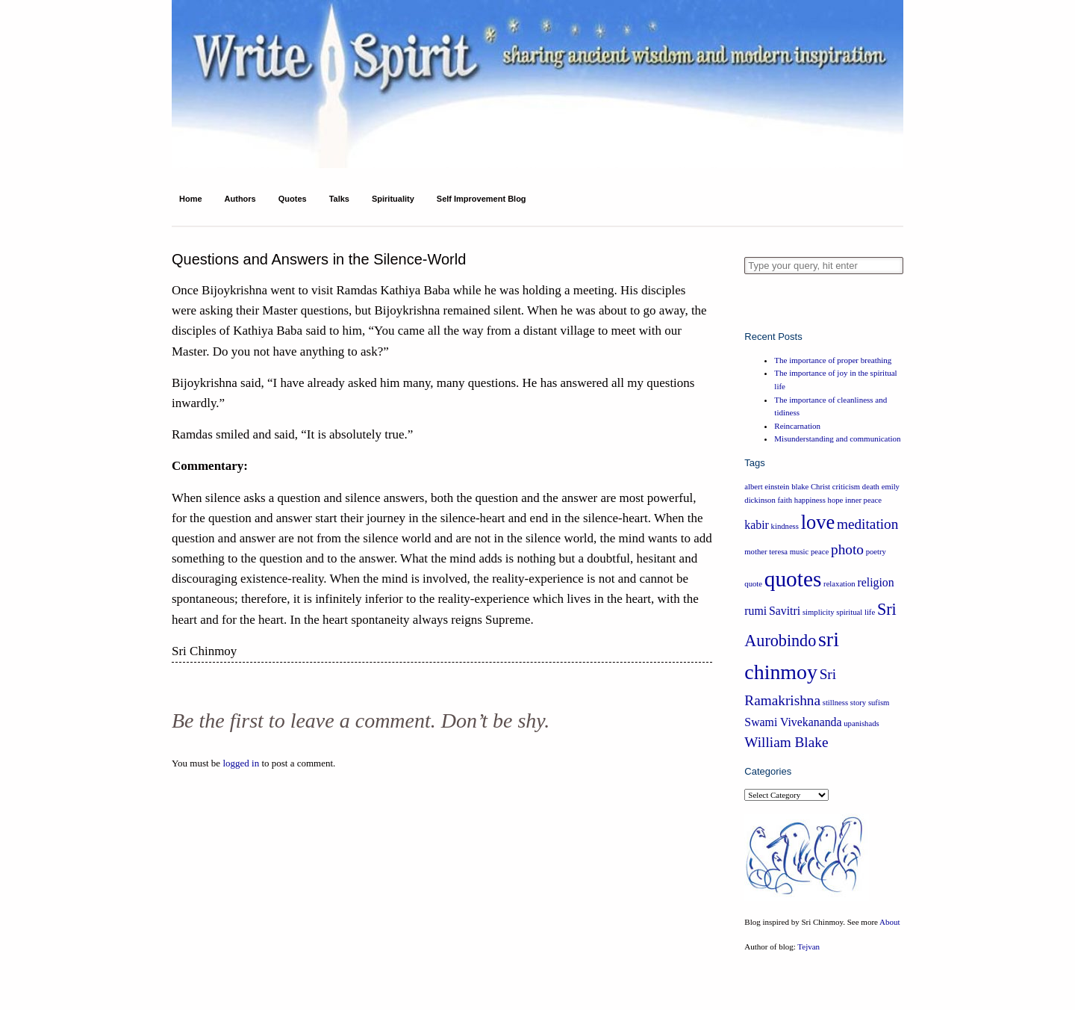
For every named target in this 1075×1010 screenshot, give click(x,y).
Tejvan (808, 946)
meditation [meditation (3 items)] (867, 524)
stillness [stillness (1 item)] (835, 702)
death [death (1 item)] (870, 487)
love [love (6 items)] (818, 522)
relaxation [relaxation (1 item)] (839, 584)
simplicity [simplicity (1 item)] (819, 612)
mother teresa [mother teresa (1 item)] (766, 552)
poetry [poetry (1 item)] (876, 552)
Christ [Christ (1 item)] (820, 487)
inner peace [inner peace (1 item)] (863, 500)
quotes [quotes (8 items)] (793, 579)
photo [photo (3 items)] (847, 549)
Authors (240, 198)
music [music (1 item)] (799, 552)
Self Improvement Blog (481, 198)
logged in (240, 763)
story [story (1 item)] (858, 702)
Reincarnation (797, 425)
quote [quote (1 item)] (753, 584)
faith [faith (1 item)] (785, 500)
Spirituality (393, 198)
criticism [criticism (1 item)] (846, 487)
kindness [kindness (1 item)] (785, 526)
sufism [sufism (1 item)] (878, 702)
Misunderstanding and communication (837, 438)
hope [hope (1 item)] (836, 500)
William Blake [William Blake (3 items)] (786, 742)
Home (190, 198)
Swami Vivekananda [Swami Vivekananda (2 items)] (792, 722)
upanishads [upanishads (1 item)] (861, 723)
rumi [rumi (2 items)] (755, 610)
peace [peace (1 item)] (820, 552)
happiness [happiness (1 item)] (810, 500)
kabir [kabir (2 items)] (756, 524)
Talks (339, 198)
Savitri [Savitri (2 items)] (784, 610)
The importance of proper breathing (832, 360)
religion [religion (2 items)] (875, 582)
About (889, 921)
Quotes (292, 198)
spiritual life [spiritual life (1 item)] (855, 612)
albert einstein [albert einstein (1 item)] (766, 487)
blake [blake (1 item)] (799, 487)
